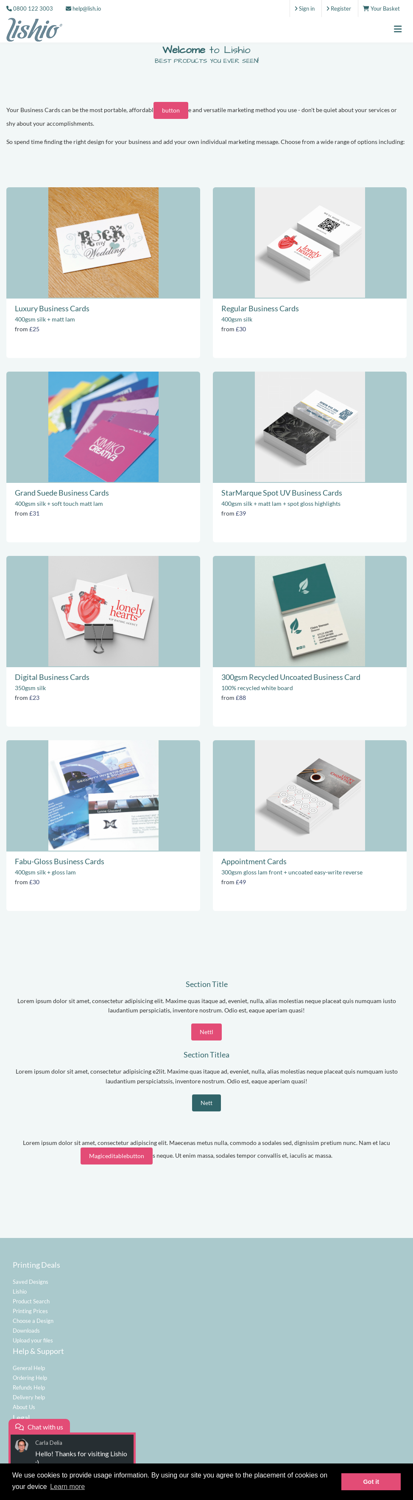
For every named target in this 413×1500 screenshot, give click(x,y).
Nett (206, 1102)
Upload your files (33, 1340)
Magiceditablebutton (116, 1155)
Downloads (26, 1330)
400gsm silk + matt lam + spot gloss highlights (280, 503)
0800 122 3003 (33, 8)
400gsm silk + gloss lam (45, 872)
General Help (29, 1368)
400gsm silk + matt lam (45, 319)
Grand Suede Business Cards (62, 492)
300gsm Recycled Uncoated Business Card (290, 677)
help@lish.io (83, 8)
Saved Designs (30, 1281)
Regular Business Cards (260, 308)
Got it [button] (371, 1481)
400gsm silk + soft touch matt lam (59, 503)
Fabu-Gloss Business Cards (59, 861)
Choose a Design (33, 1320)
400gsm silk (236, 319)
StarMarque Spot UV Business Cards (281, 492)
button (171, 110)
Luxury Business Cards (52, 308)
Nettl (206, 1031)
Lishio (20, 1291)
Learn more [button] (67, 1486)
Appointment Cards (254, 861)
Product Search (31, 1301)
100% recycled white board (257, 687)
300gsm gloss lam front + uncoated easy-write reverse (292, 872)
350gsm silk (30, 687)
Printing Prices (30, 1311)
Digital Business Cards (52, 677)
